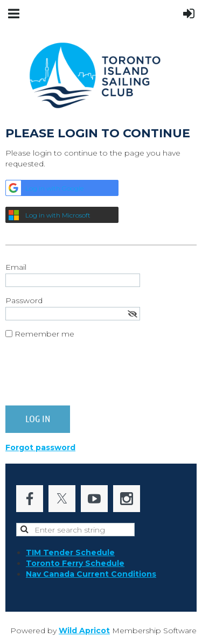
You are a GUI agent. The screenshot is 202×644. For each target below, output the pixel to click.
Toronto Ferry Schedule (75, 563)
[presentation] (87, 376)
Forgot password (40, 447)
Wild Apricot (84, 630)
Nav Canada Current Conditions (91, 574)
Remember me (44, 334)
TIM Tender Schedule (70, 552)
